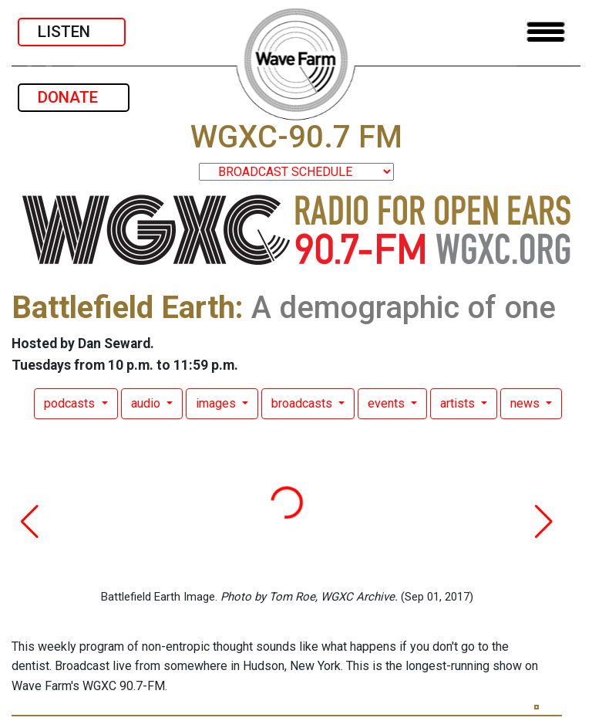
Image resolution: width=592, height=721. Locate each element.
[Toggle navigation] (545, 32)
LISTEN (72, 31)
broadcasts (303, 403)
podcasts (71, 403)
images (217, 403)
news (526, 403)
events (388, 403)
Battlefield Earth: (128, 307)
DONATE (73, 97)
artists (459, 403)
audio (147, 403)
